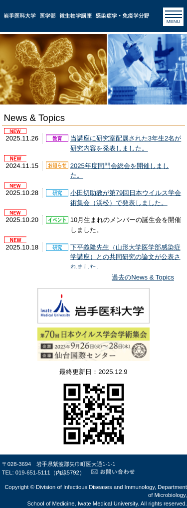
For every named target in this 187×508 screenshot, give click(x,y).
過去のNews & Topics (143, 277)
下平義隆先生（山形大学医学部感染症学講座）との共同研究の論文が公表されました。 (125, 257)
